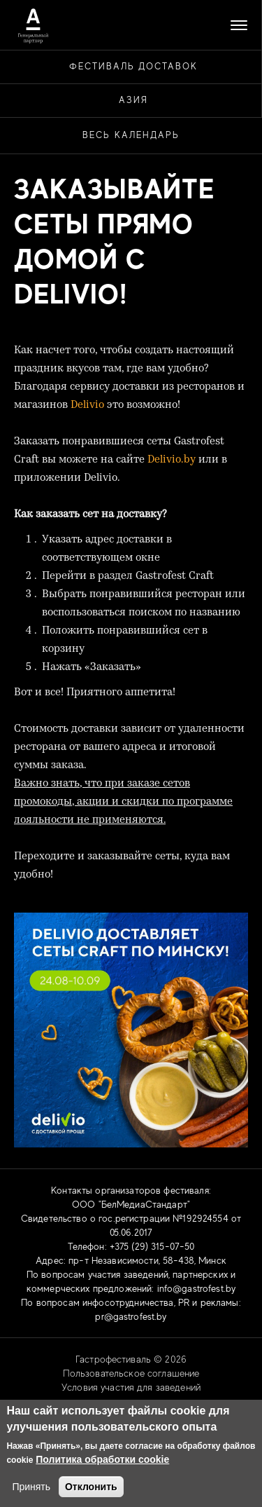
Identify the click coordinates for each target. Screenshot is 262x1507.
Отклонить (91, 1486)
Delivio (87, 405)
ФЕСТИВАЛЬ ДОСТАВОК (133, 66)
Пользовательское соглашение (131, 1373)
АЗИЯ (133, 100)
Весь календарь (130, 135)
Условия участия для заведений (131, 1387)
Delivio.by (171, 460)
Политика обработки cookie (102, 1459)
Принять (31, 1486)
